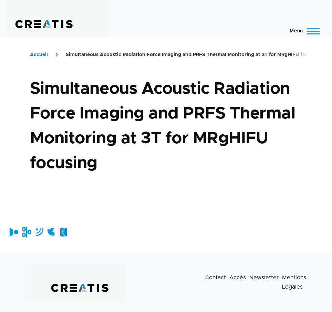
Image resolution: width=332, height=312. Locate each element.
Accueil (39, 54)
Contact (215, 277)
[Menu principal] (302, 31)
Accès (237, 277)
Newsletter (264, 277)
